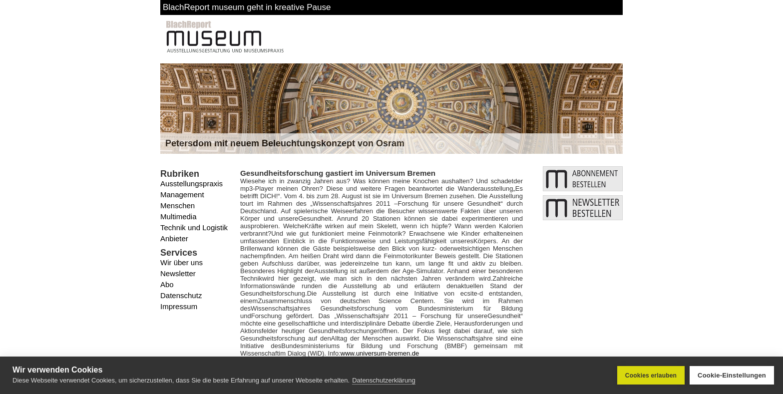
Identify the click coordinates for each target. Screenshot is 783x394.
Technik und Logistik (194, 227)
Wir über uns (181, 262)
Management (182, 194)
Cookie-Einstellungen (732, 375)
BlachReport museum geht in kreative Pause (247, 7)
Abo (167, 284)
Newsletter (178, 273)
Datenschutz (181, 295)
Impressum (178, 306)
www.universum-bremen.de (380, 353)
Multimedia (178, 216)
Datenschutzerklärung (383, 380)
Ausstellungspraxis (191, 183)
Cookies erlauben (651, 375)
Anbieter (174, 238)
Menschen (177, 205)
